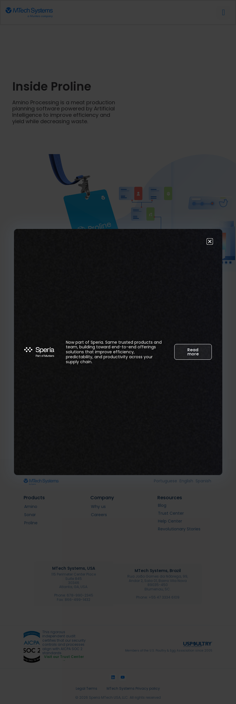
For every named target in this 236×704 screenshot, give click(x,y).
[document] (118, 352)
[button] (209, 241)
